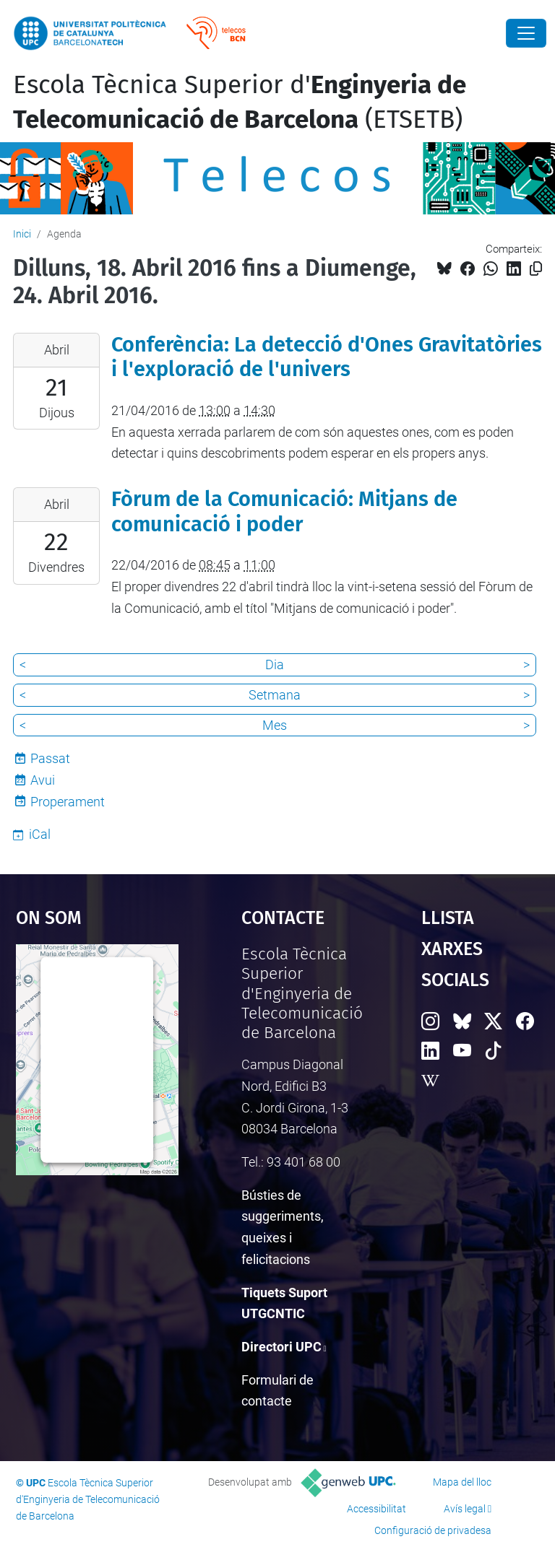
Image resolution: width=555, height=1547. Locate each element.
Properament (67, 801)
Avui (42, 780)
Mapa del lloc (462, 1482)
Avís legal (465, 1509)
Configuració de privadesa (432, 1530)
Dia (274, 664)
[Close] (526, 33)
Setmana (275, 694)
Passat (50, 758)
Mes (274, 725)
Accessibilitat (376, 1509)
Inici (22, 234)
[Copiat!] (536, 269)
